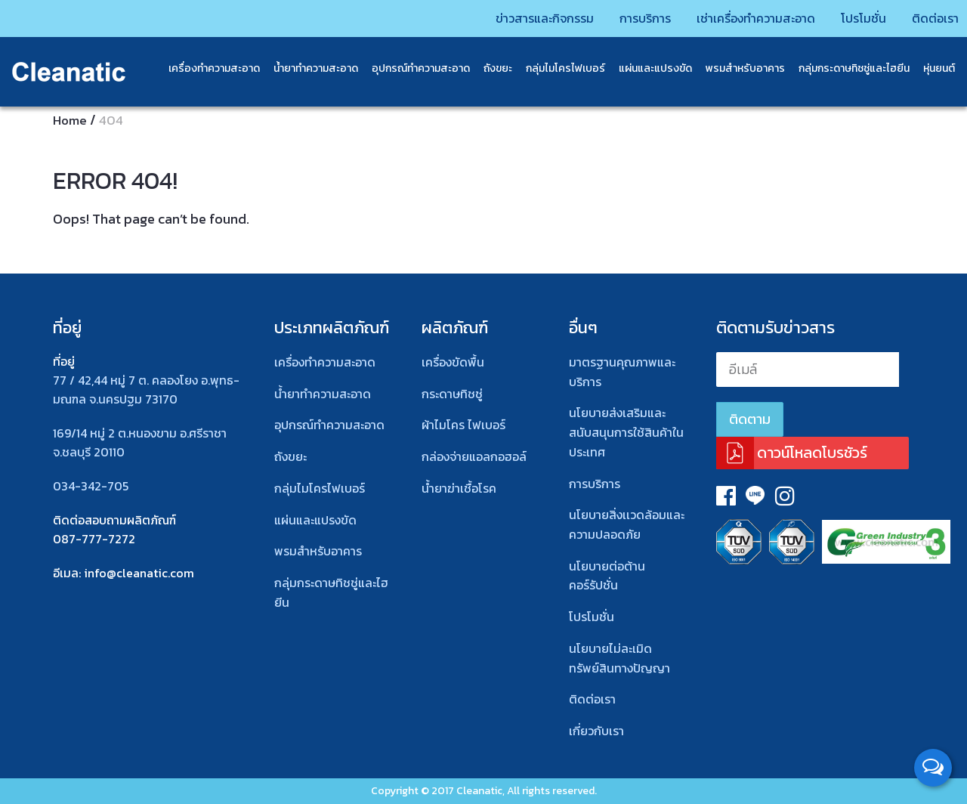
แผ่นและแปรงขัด (644, 68)
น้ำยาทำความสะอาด (305, 68)
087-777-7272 (94, 539)
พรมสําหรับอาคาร (734, 68)
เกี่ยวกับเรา (596, 731)
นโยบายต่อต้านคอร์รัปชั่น (607, 576)
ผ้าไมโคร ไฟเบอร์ (463, 425)
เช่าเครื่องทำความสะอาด (725, 17)
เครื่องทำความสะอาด (203, 68)
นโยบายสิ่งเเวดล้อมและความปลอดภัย (626, 524)
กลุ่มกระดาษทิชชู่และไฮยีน (843, 68)
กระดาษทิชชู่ (452, 394)
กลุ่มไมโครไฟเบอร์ (555, 68)
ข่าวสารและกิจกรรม (496, 17)
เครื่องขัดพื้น (453, 362)
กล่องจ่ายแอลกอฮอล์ (474, 456)
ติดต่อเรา (918, 17)
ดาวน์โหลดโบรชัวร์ (812, 452)
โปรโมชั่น (842, 17)
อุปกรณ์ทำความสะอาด (410, 68)
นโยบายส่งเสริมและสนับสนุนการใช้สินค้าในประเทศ (626, 432)
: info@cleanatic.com (136, 573)
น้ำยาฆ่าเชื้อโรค (459, 488)
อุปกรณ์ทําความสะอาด (329, 425)
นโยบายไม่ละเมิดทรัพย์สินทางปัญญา (619, 658)
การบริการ (604, 17)
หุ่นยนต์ (928, 68)
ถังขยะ (487, 68)
